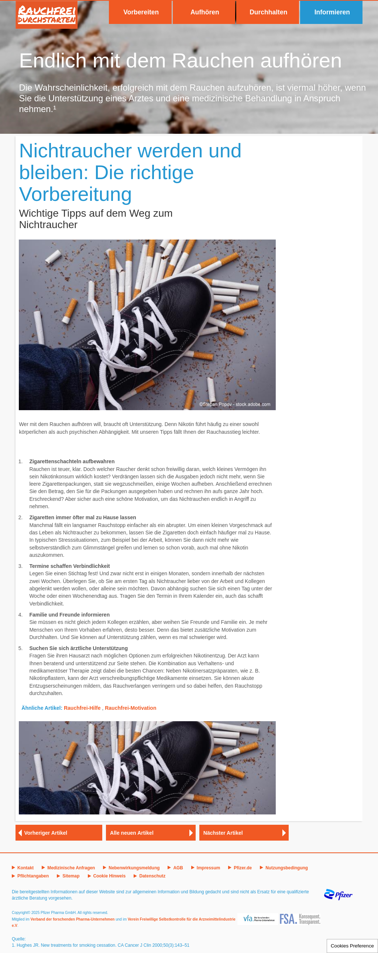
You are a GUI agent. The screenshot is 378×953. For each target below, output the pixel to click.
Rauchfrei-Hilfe (82, 708)
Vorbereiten (141, 12)
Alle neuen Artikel (132, 833)
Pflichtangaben (33, 876)
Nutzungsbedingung (286, 867)
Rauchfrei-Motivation (130, 708)
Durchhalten (268, 12)
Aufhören (204, 12)
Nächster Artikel (223, 833)
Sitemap (70, 876)
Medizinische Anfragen (71, 867)
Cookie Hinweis (109, 876)
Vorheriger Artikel (46, 833)
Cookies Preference (352, 946)
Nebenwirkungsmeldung (134, 867)
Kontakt (25, 867)
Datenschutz (152, 876)
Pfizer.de (243, 867)
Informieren (332, 12)
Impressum (208, 867)
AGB (178, 867)
